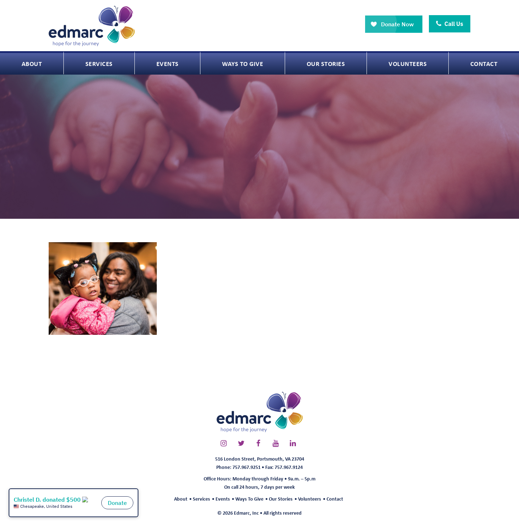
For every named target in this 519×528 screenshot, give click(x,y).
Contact (335, 498)
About (180, 498)
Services (201, 498)
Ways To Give (249, 498)
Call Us (449, 23)
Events (223, 498)
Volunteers (309, 498)
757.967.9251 (246, 466)
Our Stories (281, 498)
